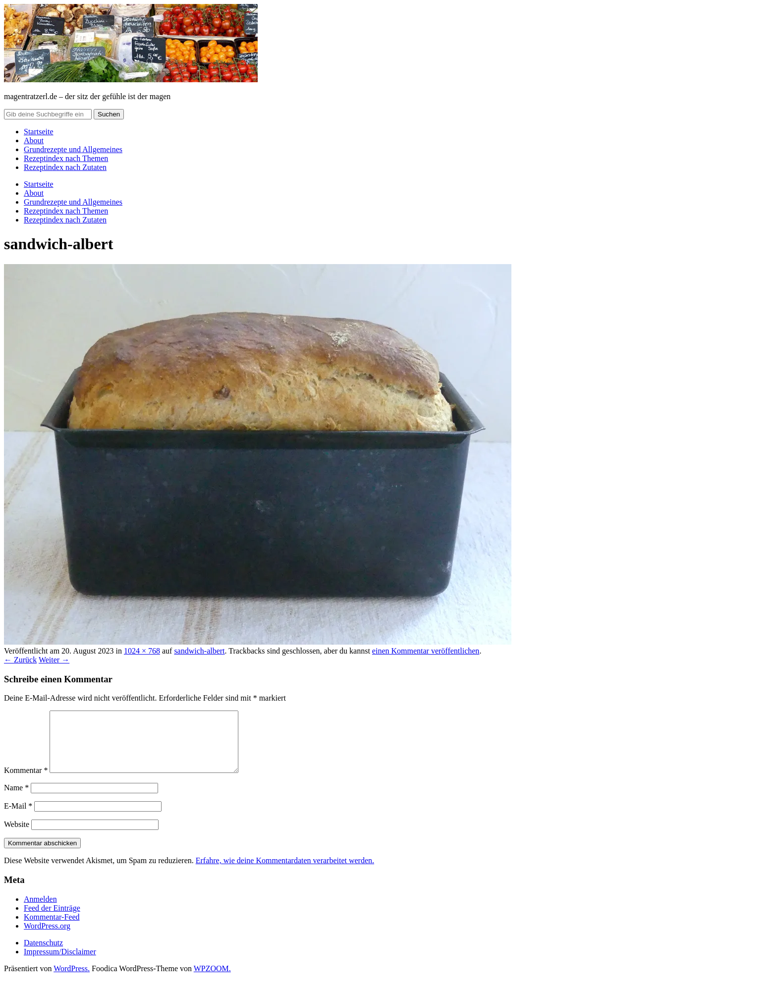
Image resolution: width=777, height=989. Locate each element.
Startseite (39, 131)
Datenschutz (43, 954)
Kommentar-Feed (52, 929)
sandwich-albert (199, 651)
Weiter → (54, 660)
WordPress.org (47, 938)
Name (16, 799)
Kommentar (26, 782)
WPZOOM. (212, 980)
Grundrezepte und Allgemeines (73, 149)
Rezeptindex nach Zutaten (65, 167)
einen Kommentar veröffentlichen (426, 651)
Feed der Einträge (52, 920)
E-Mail (18, 818)
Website (16, 836)
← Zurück (20, 660)
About (34, 140)
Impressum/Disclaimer (60, 963)
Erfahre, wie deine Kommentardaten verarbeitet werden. (285, 872)
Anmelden (40, 911)
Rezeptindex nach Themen (66, 158)
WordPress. (72, 980)
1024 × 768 (142, 651)
